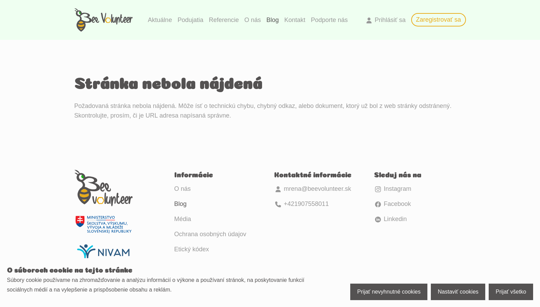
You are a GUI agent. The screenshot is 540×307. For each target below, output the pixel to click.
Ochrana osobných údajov (210, 234)
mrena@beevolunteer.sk (312, 188)
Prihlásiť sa (385, 20)
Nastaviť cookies (458, 292)
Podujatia (190, 20)
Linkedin (390, 219)
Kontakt (294, 20)
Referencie (224, 20)
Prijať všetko (511, 292)
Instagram (392, 188)
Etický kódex (191, 249)
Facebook (392, 203)
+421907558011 (301, 203)
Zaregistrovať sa (438, 19)
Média (182, 219)
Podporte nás (329, 20)
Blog (273, 20)
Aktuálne (160, 20)
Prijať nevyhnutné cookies (388, 292)
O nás (253, 20)
